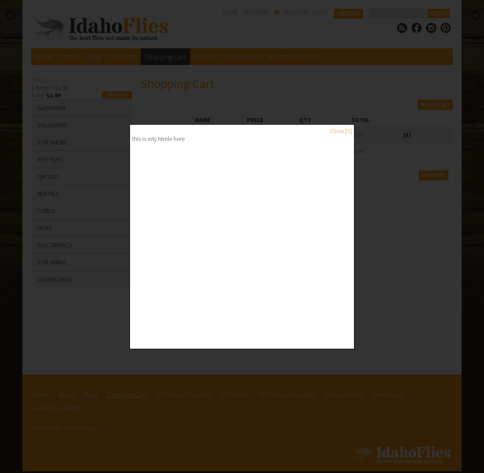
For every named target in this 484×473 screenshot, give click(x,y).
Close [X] (341, 131)
